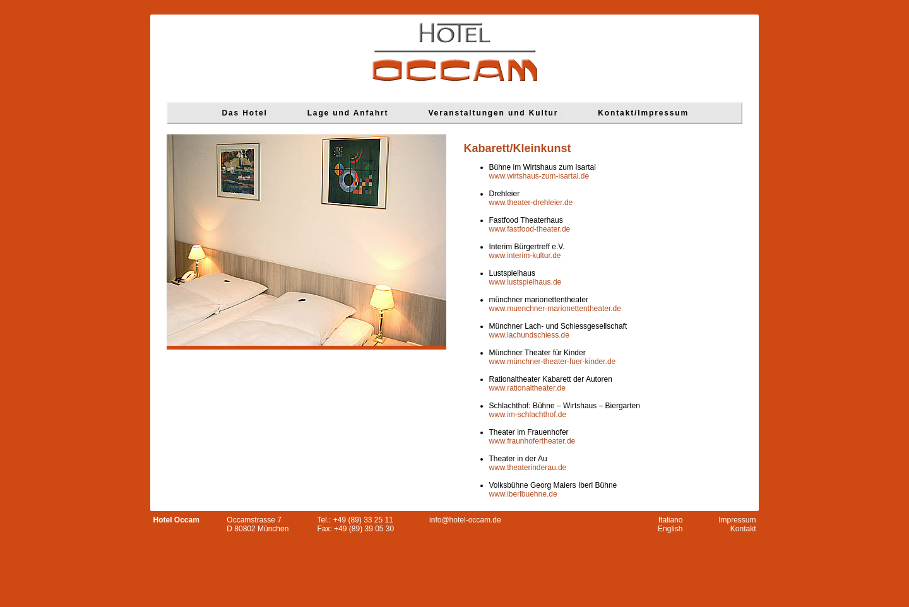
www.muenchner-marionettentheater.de (555, 308)
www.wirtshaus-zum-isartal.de (539, 176)
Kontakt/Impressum (643, 113)
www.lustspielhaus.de (525, 282)
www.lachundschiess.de (529, 335)
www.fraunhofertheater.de (532, 441)
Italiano (670, 520)
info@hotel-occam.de (465, 520)
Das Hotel (245, 113)
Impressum (737, 520)
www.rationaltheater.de (527, 388)
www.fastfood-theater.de (530, 229)
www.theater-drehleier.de (531, 202)
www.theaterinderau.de (528, 467)
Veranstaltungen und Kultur (493, 113)
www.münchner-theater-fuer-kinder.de (552, 361)
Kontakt (743, 528)
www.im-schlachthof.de (528, 414)
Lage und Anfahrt (348, 113)
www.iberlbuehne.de (523, 494)
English (670, 528)
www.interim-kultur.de (525, 255)
